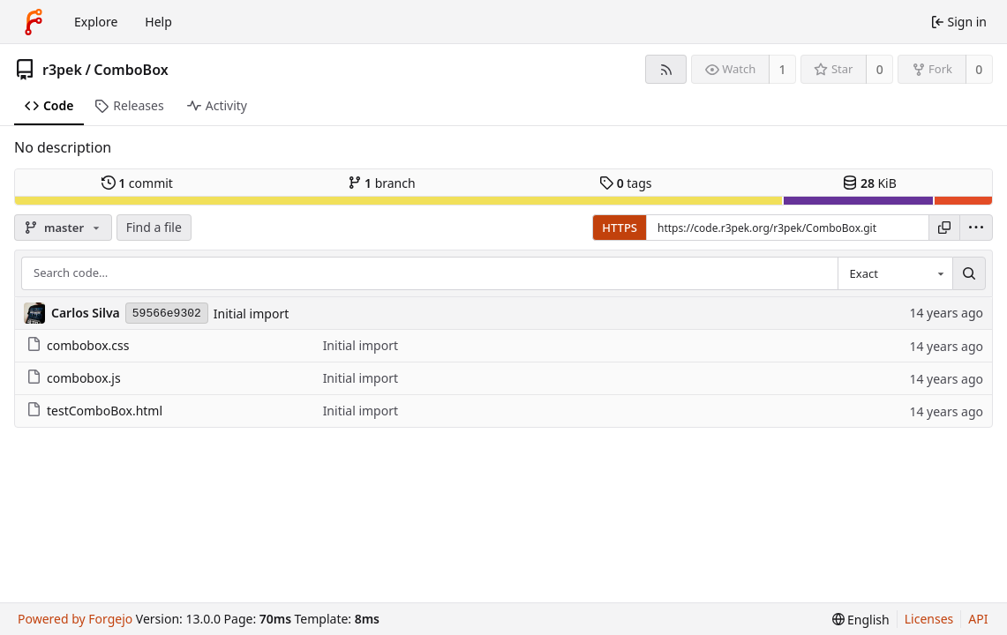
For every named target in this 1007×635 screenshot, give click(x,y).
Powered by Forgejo (75, 618)
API (978, 618)
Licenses (929, 618)
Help (158, 21)
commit (137, 183)
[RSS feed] (666, 69)
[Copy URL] (944, 227)
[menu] (976, 227)
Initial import (251, 313)
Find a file (154, 227)
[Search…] (969, 273)
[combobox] (895, 273)
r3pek (62, 69)
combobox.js (73, 378)
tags (625, 183)
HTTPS (619, 227)
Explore (95, 21)
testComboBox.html (94, 410)
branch (382, 183)
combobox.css (77, 345)
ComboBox (131, 69)
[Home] (33, 22)
